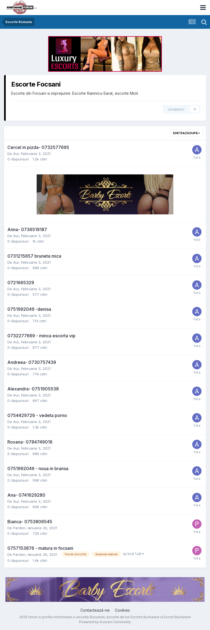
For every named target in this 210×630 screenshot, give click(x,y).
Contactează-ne (95, 610)
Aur (16, 153)
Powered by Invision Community (105, 622)
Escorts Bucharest (144, 617)
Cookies (122, 610)
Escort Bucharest (177, 617)
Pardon (19, 528)
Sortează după (186, 133)
